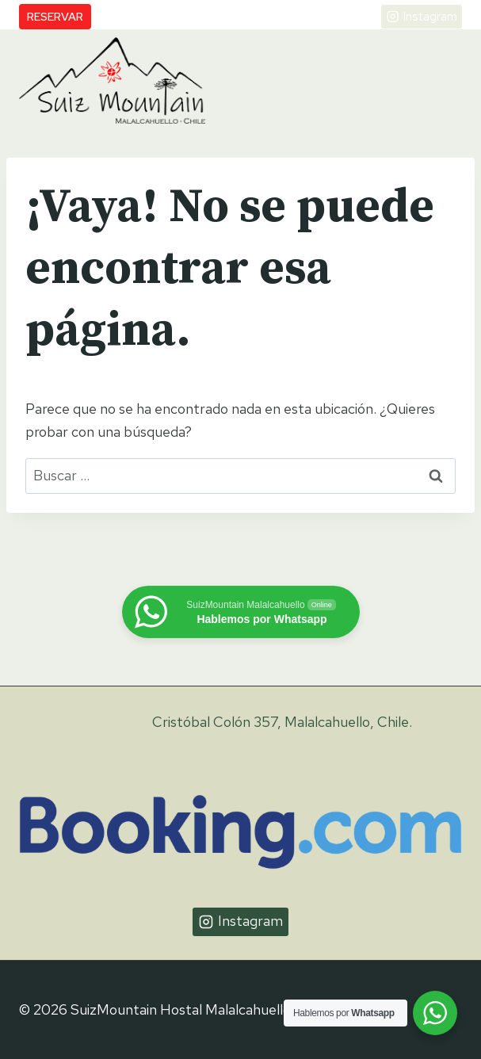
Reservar (55, 16)
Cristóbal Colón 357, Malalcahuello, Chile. (282, 722)
